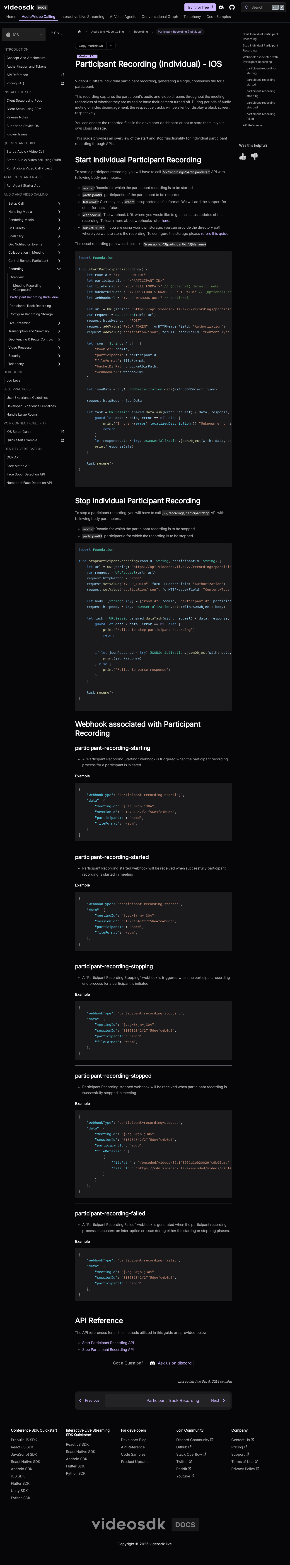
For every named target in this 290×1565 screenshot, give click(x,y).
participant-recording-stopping (261, 93)
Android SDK (21, 1469)
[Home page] (79, 31)
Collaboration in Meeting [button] (26, 252)
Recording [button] (16, 269)
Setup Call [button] (16, 203)
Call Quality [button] (16, 228)
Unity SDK (19, 1490)
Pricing (239, 1447)
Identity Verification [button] (23, 449)
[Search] (263, 7)
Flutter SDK (20, 1483)
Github (183, 1447)
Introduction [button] (16, 49)
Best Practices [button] (17, 389)
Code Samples (218, 16)
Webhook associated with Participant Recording (260, 59)
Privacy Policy (245, 1469)
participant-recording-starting (261, 71)
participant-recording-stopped (261, 105)
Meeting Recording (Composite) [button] (27, 287)
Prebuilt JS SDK (24, 1440)
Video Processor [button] (20, 347)
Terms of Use (244, 1461)
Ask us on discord (171, 1363)
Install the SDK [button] (18, 92)
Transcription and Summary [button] (28, 331)
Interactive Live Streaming (82, 16)
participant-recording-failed (261, 116)
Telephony (192, 16)
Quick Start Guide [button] (20, 143)
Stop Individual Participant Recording (260, 48)
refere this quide (214, 233)
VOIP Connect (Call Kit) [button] (25, 423)
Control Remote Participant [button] (28, 260)
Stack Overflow (191, 1454)
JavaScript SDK (24, 1454)
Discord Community (194, 1440)
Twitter (184, 1461)
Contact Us (242, 1440)
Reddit (183, 1469)
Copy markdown (91, 46)
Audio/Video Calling (38, 16)
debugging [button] (13, 372)
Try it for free (200, 7)
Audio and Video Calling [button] (26, 194)
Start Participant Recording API (108, 1342)
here (165, 220)
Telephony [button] (16, 364)
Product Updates (135, 1461)
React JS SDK (22, 1447)
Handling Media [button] (20, 211)
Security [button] (14, 356)
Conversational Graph (160, 16)
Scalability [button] (16, 236)
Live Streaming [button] (19, 323)
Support (240, 1454)
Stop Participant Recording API (108, 1349)
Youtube (185, 1476)
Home (11, 16)
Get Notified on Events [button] (25, 244)
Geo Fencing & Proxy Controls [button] (30, 339)
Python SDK (21, 1498)
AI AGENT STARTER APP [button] (22, 177)
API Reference (252, 125)
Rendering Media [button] (21, 220)
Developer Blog (134, 1440)
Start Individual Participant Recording (260, 36)
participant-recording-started (261, 82)
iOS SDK (18, 1476)
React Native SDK (25, 1461)
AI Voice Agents (123, 16)
